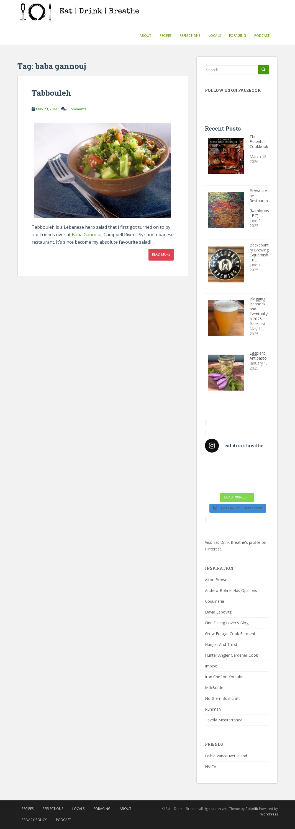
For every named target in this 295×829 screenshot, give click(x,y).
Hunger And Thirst (221, 644)
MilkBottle (214, 687)
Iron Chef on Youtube (224, 676)
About (145, 35)
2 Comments (76, 108)
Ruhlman (213, 709)
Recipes (165, 35)
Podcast (262, 35)
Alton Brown (216, 579)
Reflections (190, 35)
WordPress (269, 814)
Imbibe (211, 666)
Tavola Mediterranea (223, 720)
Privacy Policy (34, 819)
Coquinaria (214, 601)
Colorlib (251, 808)
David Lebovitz (218, 612)
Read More (161, 254)
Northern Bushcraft (222, 698)
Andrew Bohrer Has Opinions (231, 590)
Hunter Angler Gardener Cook (231, 655)
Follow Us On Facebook (233, 90)
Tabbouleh (51, 93)
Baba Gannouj (86, 235)
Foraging (237, 35)
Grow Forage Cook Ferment (230, 633)
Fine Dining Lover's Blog (226, 622)
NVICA (210, 766)
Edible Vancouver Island (226, 755)
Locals (215, 35)
